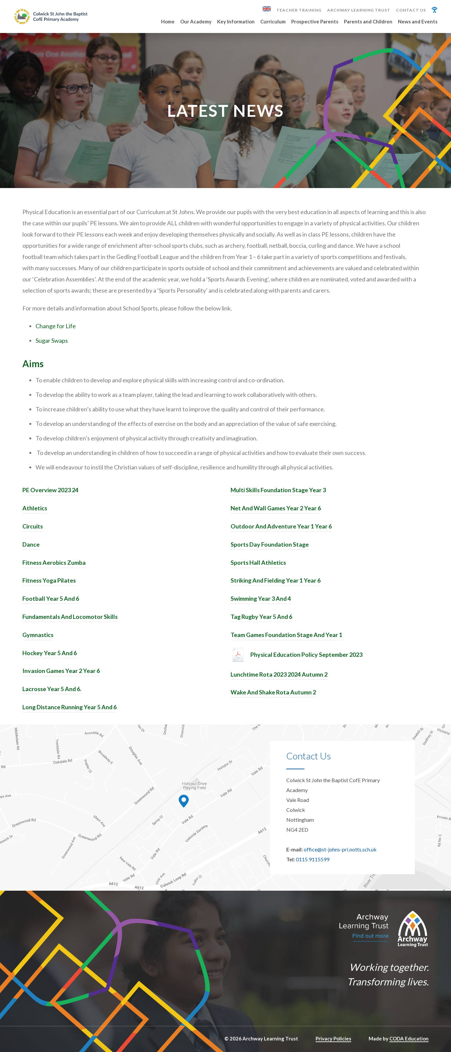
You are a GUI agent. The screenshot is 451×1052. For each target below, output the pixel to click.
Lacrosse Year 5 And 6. (52, 689)
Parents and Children (368, 21)
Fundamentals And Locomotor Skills (70, 618)
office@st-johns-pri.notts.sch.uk (340, 849)
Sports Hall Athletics (259, 564)
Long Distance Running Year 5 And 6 (70, 707)
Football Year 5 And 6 (50, 600)
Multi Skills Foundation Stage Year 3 (279, 493)
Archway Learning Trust (358, 10)
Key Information (236, 21)
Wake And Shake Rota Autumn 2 (273, 692)
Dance (31, 546)
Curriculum (273, 21)
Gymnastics (38, 635)
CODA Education (409, 1038)
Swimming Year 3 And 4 (261, 600)
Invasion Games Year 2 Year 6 (61, 671)
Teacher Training (299, 10)
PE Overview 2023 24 (50, 493)
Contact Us (411, 10)
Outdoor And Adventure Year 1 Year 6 (282, 528)
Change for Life (56, 329)
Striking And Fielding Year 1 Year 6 (276, 582)
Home (168, 21)
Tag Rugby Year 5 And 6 (262, 618)
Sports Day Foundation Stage (270, 546)
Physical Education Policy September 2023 (306, 655)
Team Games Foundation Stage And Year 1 (287, 635)
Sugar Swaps (52, 343)
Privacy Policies (333, 1038)
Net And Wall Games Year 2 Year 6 (276, 511)
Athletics (34, 511)
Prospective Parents (314, 21)
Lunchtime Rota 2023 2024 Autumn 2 (279, 675)
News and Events (417, 21)
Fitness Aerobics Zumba (54, 564)
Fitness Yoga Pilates (49, 582)
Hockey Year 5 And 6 (49, 653)
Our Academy (195, 21)
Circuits (32, 528)
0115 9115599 (312, 859)
